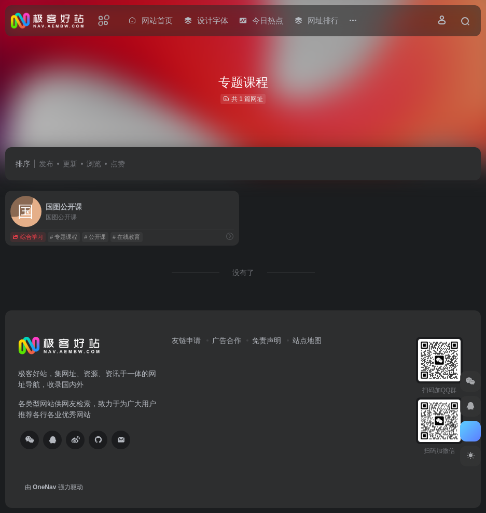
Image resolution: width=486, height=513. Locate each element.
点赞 (117, 164)
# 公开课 (95, 237)
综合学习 (27, 237)
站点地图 (307, 340)
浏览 (94, 164)
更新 (70, 164)
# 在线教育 (126, 237)
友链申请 (186, 340)
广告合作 (226, 340)
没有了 (243, 272)
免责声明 (266, 340)
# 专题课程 (63, 237)
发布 (46, 164)
